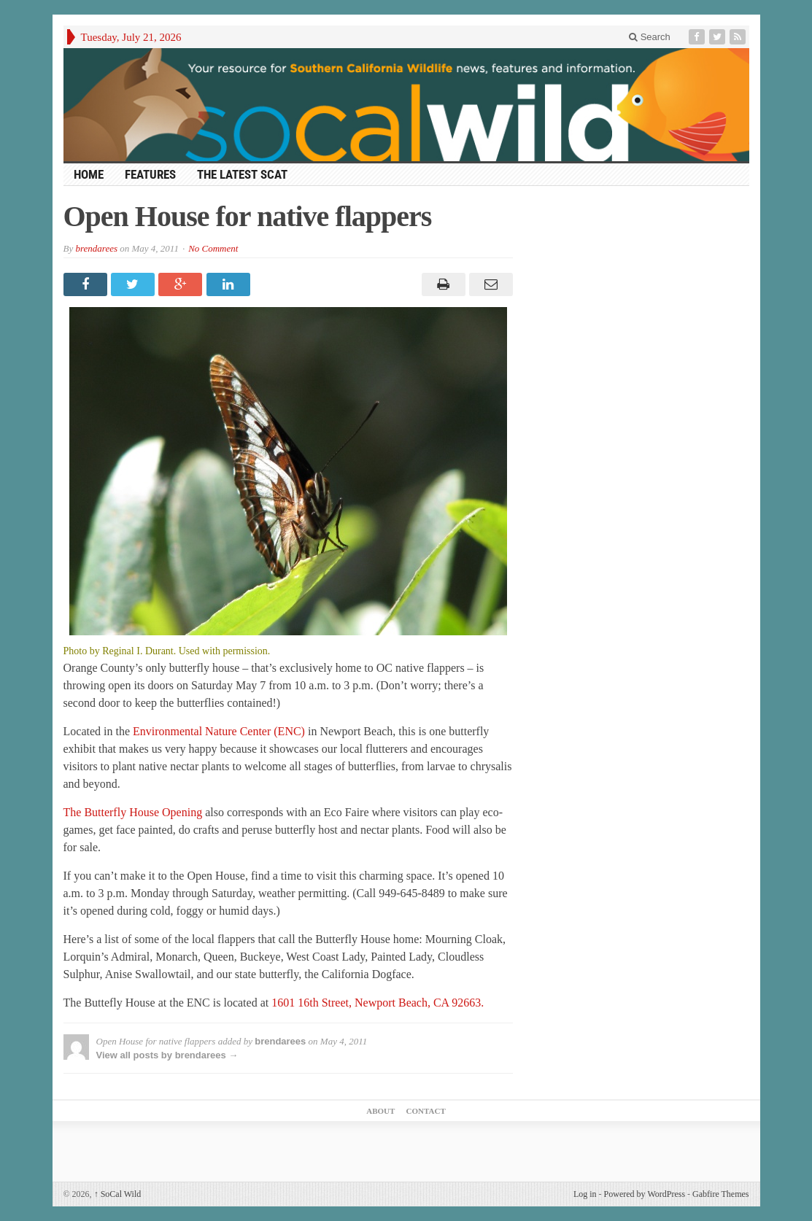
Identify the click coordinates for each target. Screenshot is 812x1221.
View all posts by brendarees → (167, 1055)
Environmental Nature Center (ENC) (219, 731)
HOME (89, 174)
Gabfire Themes (720, 1194)
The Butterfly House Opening (134, 812)
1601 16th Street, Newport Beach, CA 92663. (376, 1002)
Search (649, 36)
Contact (426, 1110)
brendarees (96, 248)
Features (150, 174)
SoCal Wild (118, 1194)
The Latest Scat (242, 174)
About (380, 1110)
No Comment (213, 248)
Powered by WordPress (644, 1194)
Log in (585, 1194)
